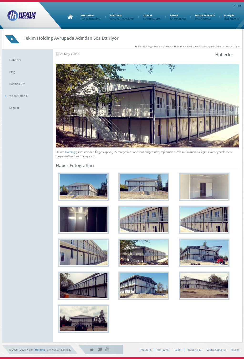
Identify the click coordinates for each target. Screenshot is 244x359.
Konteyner (163, 349)
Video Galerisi (18, 96)
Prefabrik (146, 349)
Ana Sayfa (69, 16)
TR (233, 5)
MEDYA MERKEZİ (202, 17)
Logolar (14, 108)
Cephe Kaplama (216, 349)
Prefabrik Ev (194, 349)
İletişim (235, 349)
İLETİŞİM (229, 17)
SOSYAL (149, 17)
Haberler (15, 60)
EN (239, 5)
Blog (12, 72)
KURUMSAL (88, 17)
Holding (70, 152)
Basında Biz (17, 84)
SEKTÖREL (119, 17)
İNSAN (175, 17)
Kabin (178, 349)
